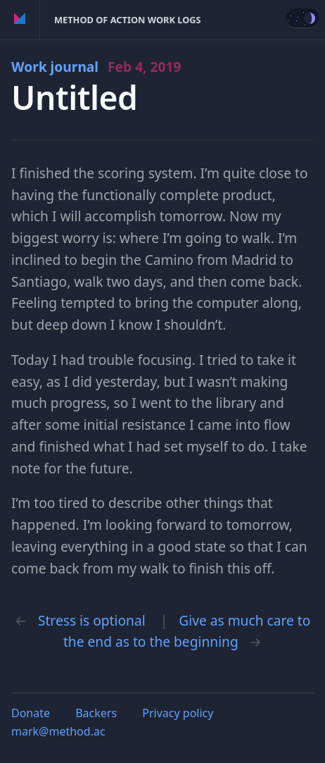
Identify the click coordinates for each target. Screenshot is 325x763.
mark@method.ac (58, 731)
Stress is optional (92, 620)
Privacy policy (177, 713)
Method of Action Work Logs (127, 19)
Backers (96, 713)
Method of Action (20, 19)
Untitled (74, 97)
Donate (30, 713)
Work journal (96, 66)
